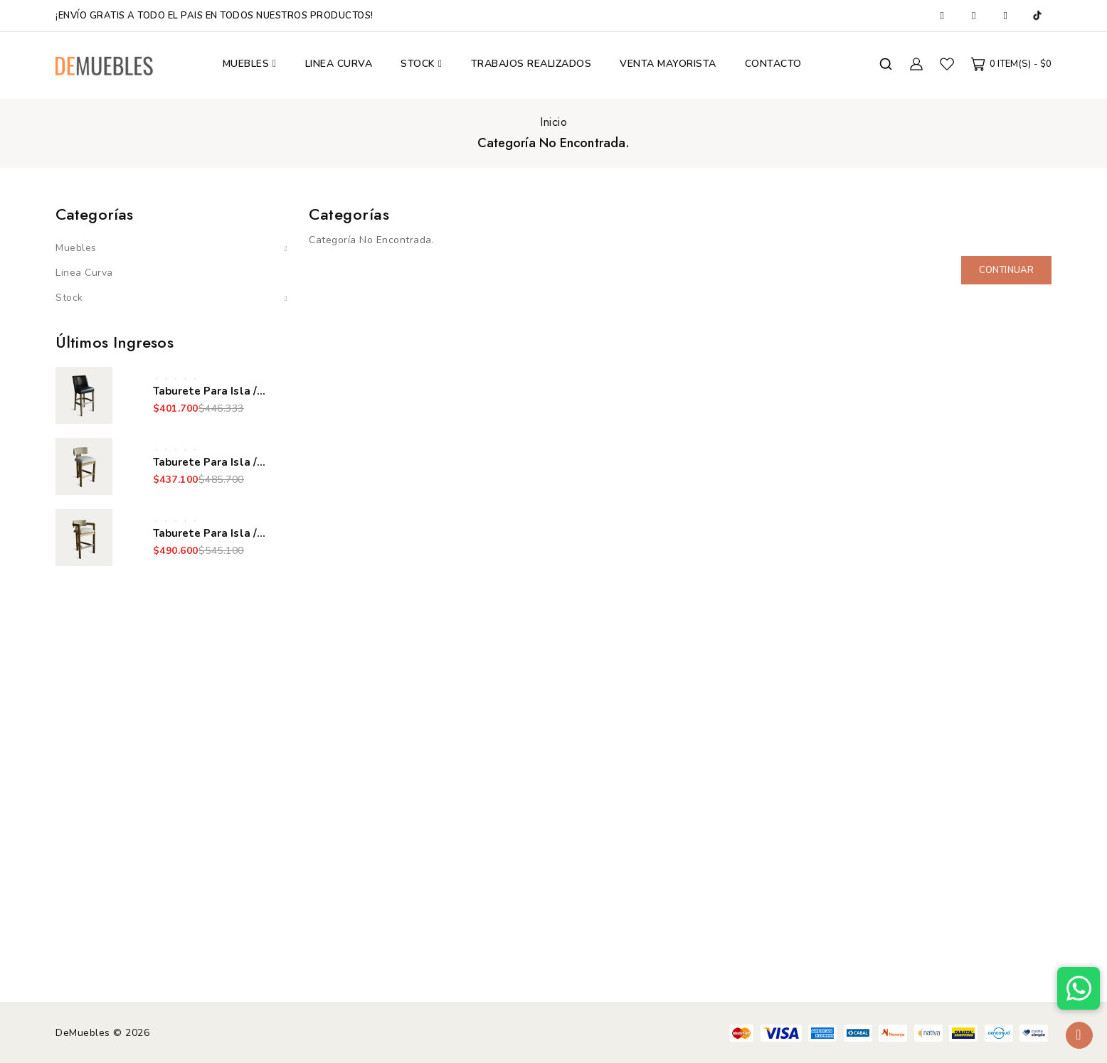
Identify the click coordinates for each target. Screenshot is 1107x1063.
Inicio (553, 122)
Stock (69, 297)
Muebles (76, 248)
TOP (1079, 1035)
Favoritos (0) (947, 64)
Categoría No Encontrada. (553, 143)
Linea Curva (84, 272)
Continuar (1006, 270)
